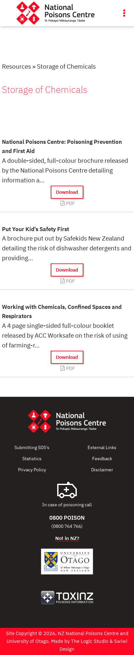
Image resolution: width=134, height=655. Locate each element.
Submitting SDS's (31, 447)
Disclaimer (102, 470)
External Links (102, 447)
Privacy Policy (32, 470)
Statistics (32, 459)
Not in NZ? (67, 538)
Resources (16, 67)
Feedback (102, 459)
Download (67, 192)
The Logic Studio (89, 641)
